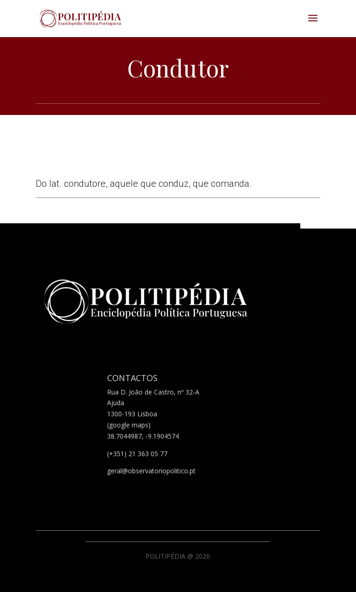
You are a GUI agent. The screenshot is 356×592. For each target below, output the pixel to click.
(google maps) (129, 424)
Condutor (178, 67)
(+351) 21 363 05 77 (137, 453)
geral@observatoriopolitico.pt (151, 470)
